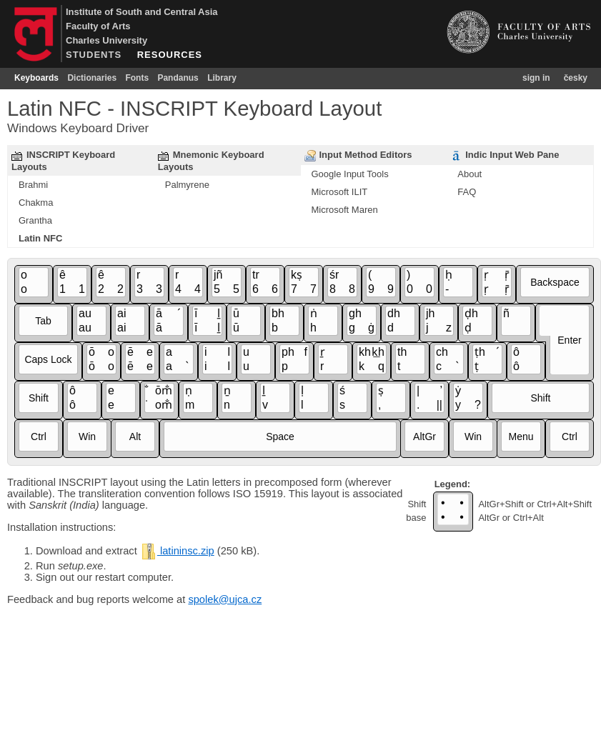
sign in (536, 78)
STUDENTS (93, 54)
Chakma (36, 202)
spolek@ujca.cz (225, 599)
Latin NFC (40, 238)
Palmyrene (187, 184)
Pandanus (177, 78)
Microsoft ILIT (340, 191)
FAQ (466, 191)
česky (575, 78)
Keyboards (36, 78)
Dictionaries (91, 78)
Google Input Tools (350, 174)
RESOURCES (169, 54)
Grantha (35, 220)
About (469, 174)
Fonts (137, 78)
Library (222, 78)
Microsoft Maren (345, 209)
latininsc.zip (177, 551)
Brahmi (33, 184)
